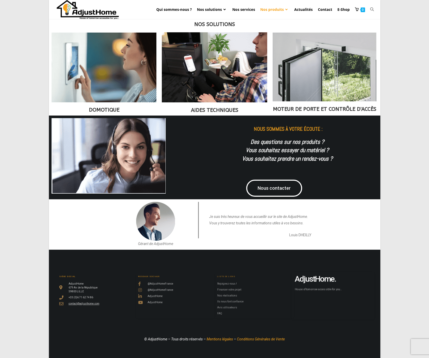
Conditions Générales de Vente (261, 339)
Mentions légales (220, 339)
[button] (279, 188)
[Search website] (372, 9)
